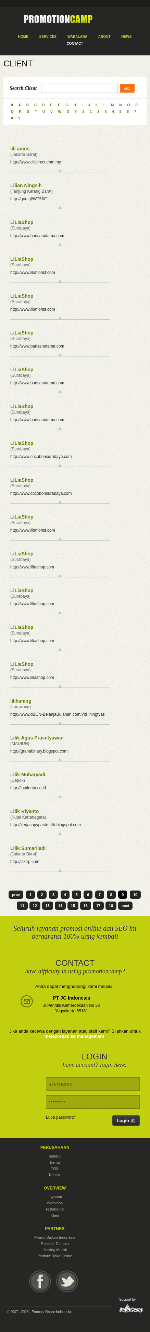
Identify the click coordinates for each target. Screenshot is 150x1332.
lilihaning (20, 701)
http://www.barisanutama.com (37, 235)
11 (22, 906)
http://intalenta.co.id (28, 788)
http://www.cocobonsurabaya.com (41, 456)
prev (16, 895)
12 (35, 906)
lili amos (19, 148)
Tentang (54, 1156)
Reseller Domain (54, 1244)
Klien (55, 1215)
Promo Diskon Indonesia (54, 1237)
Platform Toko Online (54, 1256)
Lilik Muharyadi (27, 774)
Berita (55, 1162)
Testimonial (54, 1209)
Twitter (67, 1281)
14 (60, 906)
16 (86, 906)
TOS (55, 1168)
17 (98, 906)
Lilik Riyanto (24, 811)
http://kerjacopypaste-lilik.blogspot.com (45, 824)
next (125, 906)
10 (135, 895)
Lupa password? (61, 1117)
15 (73, 906)
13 (48, 906)
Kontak (55, 1175)
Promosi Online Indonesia (51, 1312)
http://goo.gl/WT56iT (28, 198)
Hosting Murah (54, 1250)
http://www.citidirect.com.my (35, 162)
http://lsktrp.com (24, 861)
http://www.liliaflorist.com (32, 272)
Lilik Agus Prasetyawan (37, 737)
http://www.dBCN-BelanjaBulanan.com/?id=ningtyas (57, 714)
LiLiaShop (22, 222)
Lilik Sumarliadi (28, 848)
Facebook (40, 1281)
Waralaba (55, 1203)
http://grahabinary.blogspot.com (38, 751)
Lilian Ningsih (26, 185)
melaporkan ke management (74, 1036)
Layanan (55, 1197)
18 (111, 906)
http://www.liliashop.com (32, 567)
